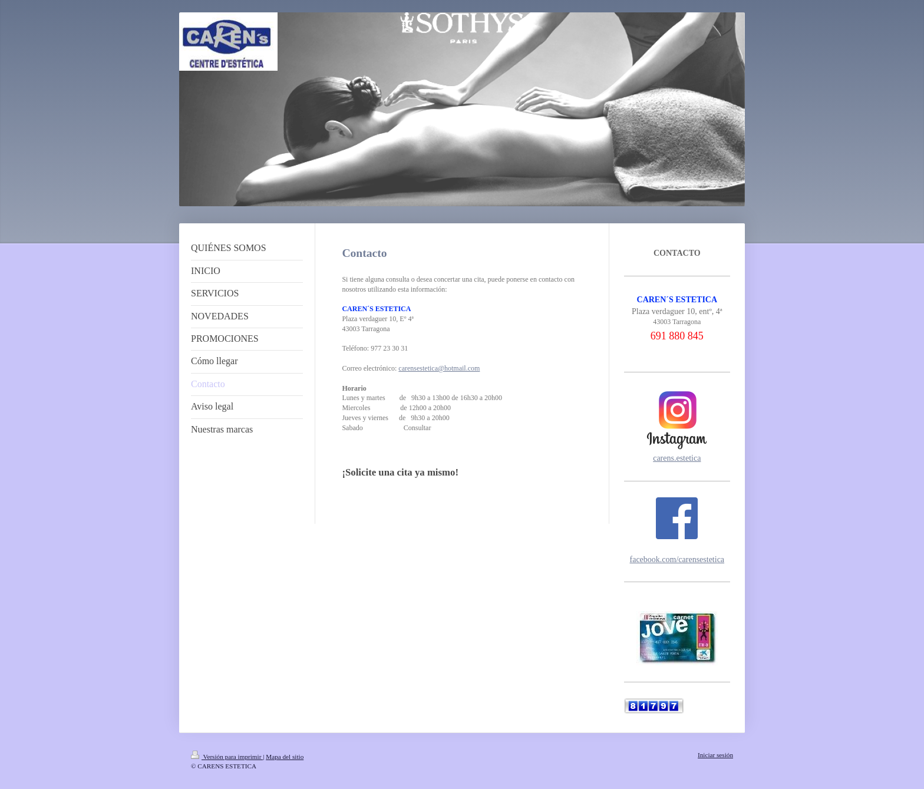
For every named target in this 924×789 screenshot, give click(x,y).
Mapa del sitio (284, 756)
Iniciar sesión (715, 754)
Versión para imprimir (227, 756)
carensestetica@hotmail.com (439, 368)
